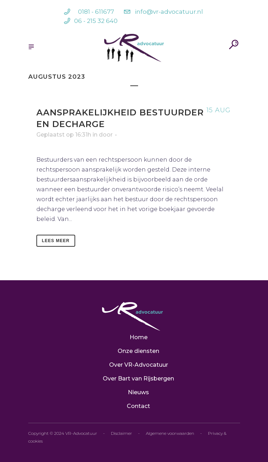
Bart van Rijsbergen (159, 133)
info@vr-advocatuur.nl (169, 11)
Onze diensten (138, 351)
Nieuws (138, 392)
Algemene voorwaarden (170, 433)
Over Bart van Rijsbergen (138, 378)
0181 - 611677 (96, 11)
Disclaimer (121, 433)
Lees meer (56, 240)
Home (139, 337)
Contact (138, 406)
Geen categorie (209, 133)
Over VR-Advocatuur (138, 364)
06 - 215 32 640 (96, 20)
